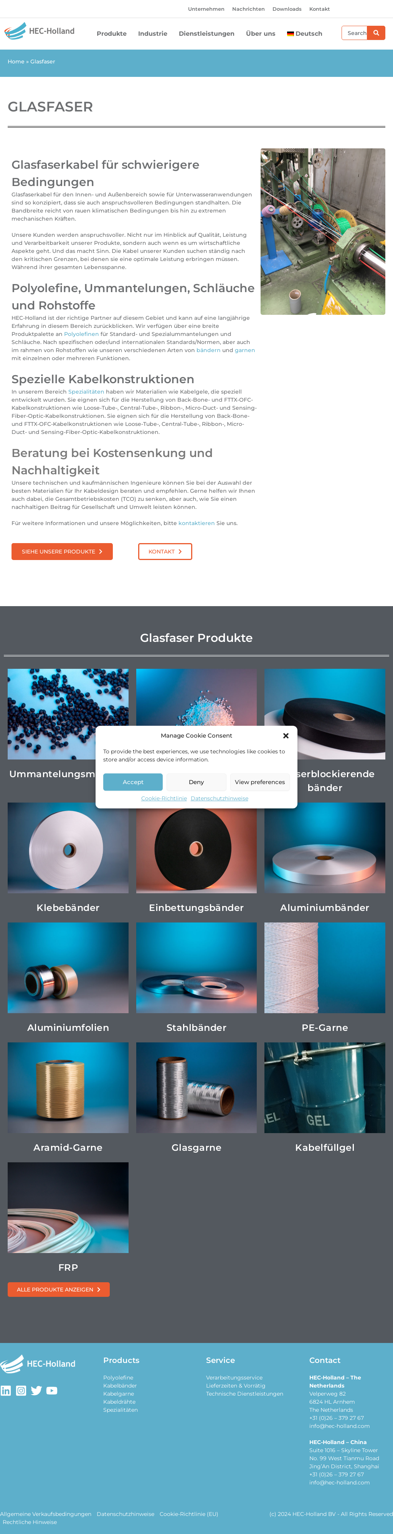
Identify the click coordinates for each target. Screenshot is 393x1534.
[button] (286, 736)
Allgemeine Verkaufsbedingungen (45, 1514)
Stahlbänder (197, 1027)
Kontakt (319, 9)
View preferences (260, 782)
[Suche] (376, 33)
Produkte (113, 34)
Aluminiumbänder (325, 907)
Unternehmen (206, 9)
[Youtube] (52, 1390)
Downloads (287, 9)
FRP (68, 1267)
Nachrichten (248, 9)
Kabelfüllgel (325, 1147)
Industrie (154, 34)
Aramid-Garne (67, 1147)
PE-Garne (325, 1027)
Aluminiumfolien (68, 1027)
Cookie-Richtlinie (164, 798)
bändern (209, 350)
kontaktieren (197, 523)
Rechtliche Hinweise (30, 1522)
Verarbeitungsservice (234, 1377)
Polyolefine (118, 1377)
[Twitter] (36, 1390)
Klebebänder (68, 907)
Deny (196, 782)
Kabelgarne (118, 1393)
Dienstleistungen (208, 34)
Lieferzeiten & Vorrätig (236, 1385)
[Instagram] (21, 1390)
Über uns (262, 34)
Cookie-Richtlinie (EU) (189, 1514)
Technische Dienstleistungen (244, 1393)
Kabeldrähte (119, 1401)
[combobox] (354, 33)
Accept (133, 782)
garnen (245, 350)
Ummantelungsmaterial (68, 773)
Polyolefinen (82, 334)
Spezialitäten (87, 391)
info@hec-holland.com (339, 1426)
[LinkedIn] (6, 1390)
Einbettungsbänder (196, 907)
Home (16, 61)
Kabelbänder (120, 1385)
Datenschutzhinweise (219, 798)
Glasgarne (197, 1147)
